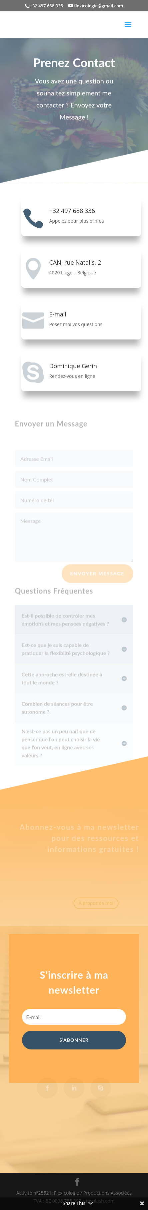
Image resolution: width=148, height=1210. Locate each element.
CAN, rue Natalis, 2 (75, 262)
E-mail (57, 314)
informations (72, 849)
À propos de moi (93, 903)
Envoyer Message (97, 575)
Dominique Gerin (73, 366)
